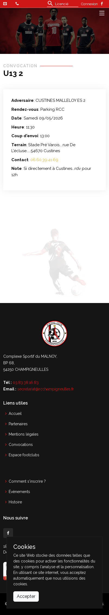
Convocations (21, 444)
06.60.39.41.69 (44, 159)
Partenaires (18, 424)
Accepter (26, 596)
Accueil (15, 413)
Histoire (15, 502)
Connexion (89, 4)
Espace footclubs (24, 455)
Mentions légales (24, 434)
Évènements (19, 492)
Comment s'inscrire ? (27, 481)
